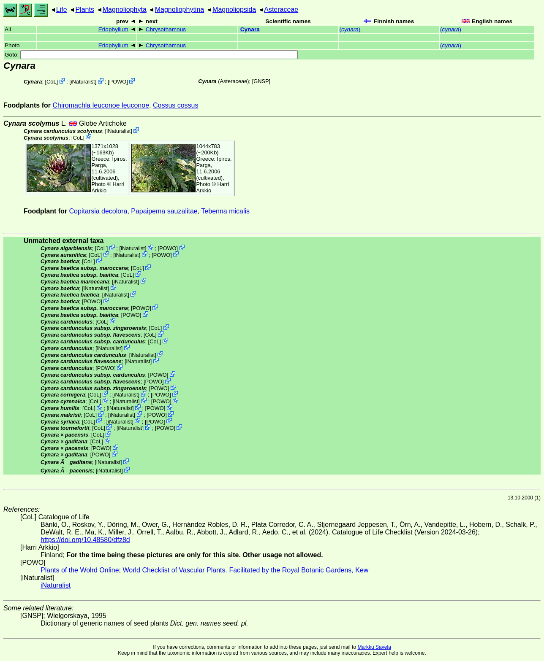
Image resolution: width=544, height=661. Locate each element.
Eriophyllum (113, 29)
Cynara (250, 29)
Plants (84, 9)
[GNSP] (261, 81)
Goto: (151, 54)
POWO (118, 81)
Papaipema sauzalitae (164, 211)
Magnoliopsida (234, 9)
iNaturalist (83, 81)
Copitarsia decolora (98, 211)
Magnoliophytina (179, 9)
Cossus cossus (176, 105)
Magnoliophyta (125, 9)
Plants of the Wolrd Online (80, 570)
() (349, 29)
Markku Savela (374, 647)
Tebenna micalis (225, 211)
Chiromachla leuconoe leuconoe (100, 105)
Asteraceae (281, 9)
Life (61, 9)
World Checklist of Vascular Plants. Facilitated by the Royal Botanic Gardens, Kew (245, 570)
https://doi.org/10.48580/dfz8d (85, 539)
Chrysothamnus (166, 29)
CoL (51, 81)
